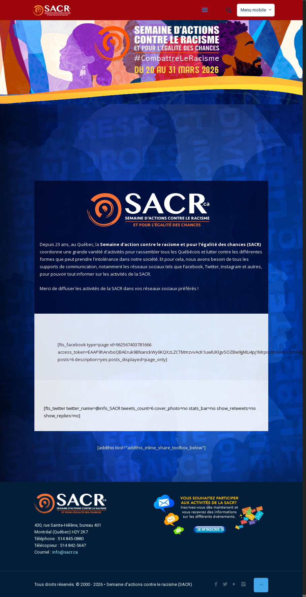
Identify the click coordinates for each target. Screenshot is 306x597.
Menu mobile (256, 9)
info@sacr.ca (65, 552)
